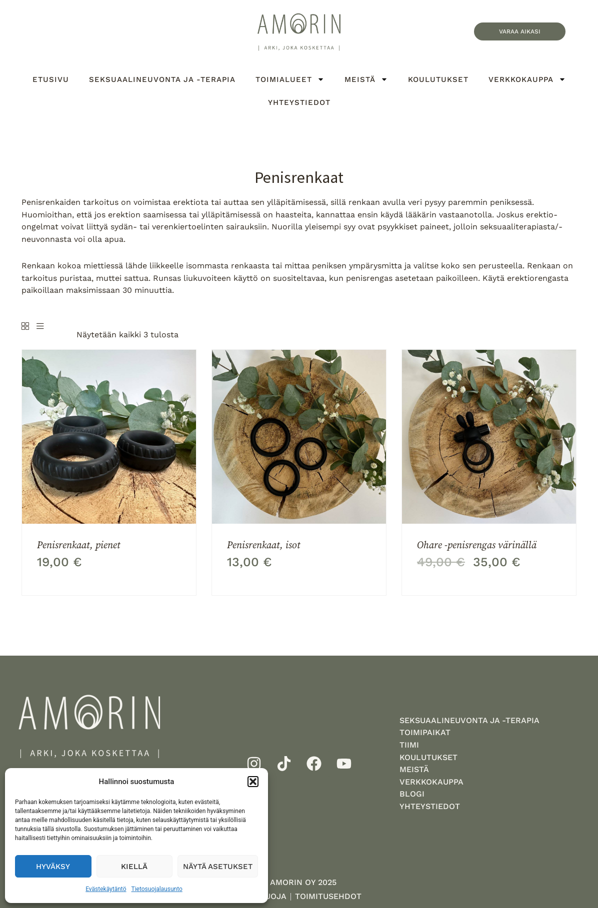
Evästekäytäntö (106, 889)
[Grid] (25, 326)
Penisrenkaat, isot (263, 545)
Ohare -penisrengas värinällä (476, 545)
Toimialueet (290, 79)
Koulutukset (438, 79)
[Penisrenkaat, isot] (299, 436)
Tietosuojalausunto (157, 889)
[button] (253, 782)
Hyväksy (53, 866)
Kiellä (134, 866)
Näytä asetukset (217, 866)
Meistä (366, 79)
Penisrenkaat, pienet (78, 545)
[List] (40, 326)
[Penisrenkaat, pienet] (109, 436)
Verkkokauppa (527, 79)
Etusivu (50, 79)
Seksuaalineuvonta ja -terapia (162, 79)
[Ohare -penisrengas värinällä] (489, 436)
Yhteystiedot (299, 102)
